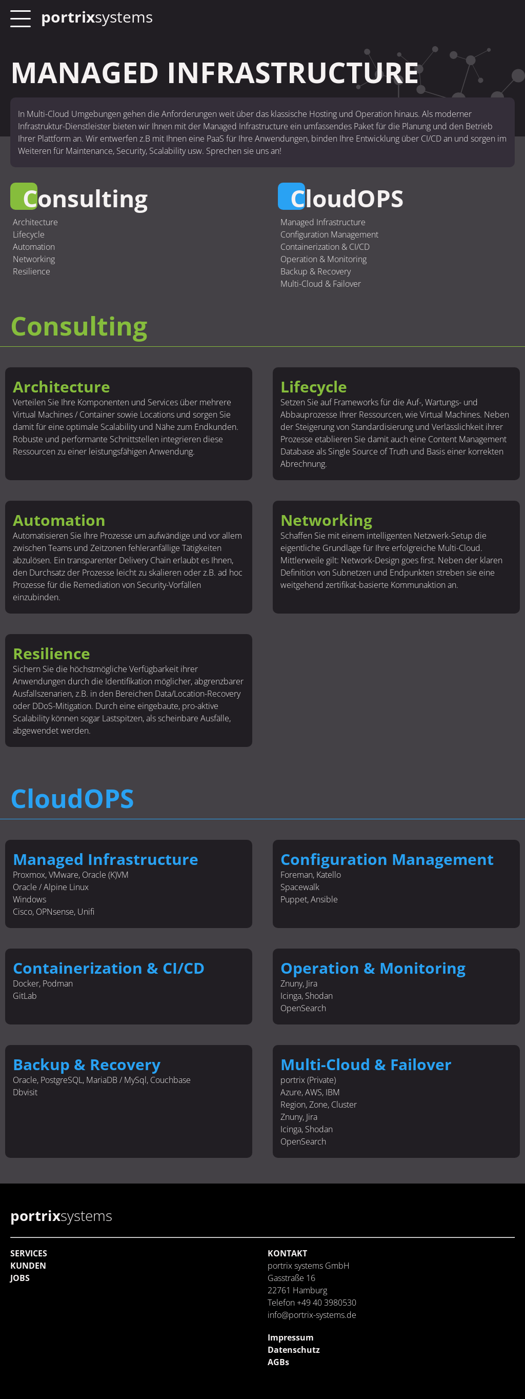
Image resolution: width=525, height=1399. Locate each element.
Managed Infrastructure (323, 222)
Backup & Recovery (315, 271)
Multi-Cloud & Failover (320, 283)
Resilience (31, 271)
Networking (34, 259)
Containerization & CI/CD (325, 246)
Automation (34, 246)
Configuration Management (329, 234)
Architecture (35, 222)
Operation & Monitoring (323, 259)
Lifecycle (29, 234)
